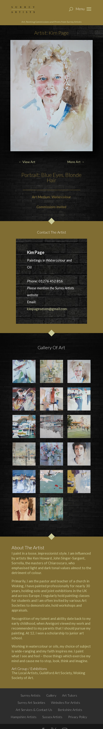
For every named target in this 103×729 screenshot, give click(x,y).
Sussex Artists (52, 717)
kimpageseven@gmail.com (47, 309)
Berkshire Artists (70, 710)
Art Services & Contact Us (34, 710)
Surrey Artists (30, 695)
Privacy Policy (77, 717)
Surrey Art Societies (31, 702)
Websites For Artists (65, 702)
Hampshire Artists (23, 717)
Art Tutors (69, 695)
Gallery (51, 695)
